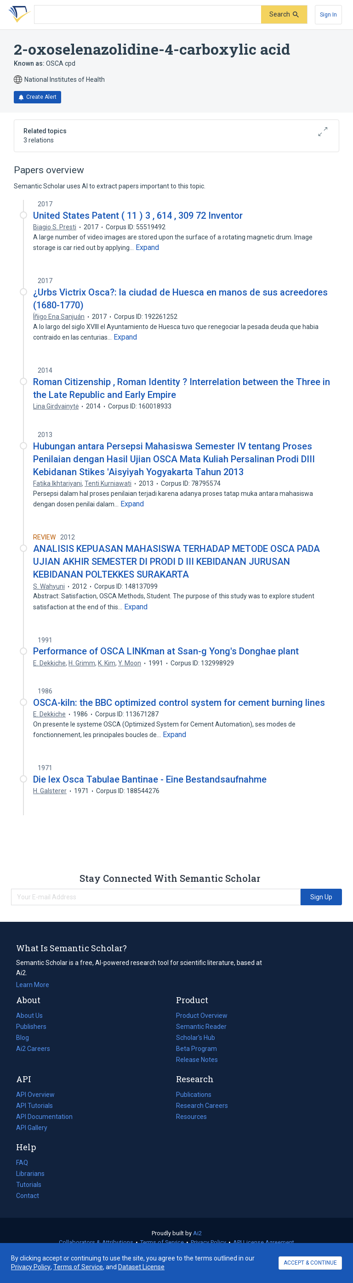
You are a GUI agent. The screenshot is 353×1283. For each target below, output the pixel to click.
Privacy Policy (208, 1242)
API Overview (35, 1094)
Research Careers (202, 1105)
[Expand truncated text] (147, 248)
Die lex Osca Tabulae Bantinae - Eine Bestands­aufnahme (150, 779)
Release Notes (197, 1059)
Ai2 (197, 1233)
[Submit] (284, 14)
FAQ (22, 1162)
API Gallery (31, 1127)
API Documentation (44, 1116)
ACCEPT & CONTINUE (310, 1263)
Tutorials (28, 1184)
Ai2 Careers (33, 1048)
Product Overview (202, 1015)
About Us (29, 1015)
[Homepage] (17, 15)
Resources (191, 1116)
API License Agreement (263, 1242)
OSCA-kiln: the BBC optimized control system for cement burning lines (179, 702)
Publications (193, 1094)
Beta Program (196, 1048)
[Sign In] (328, 14)
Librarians (30, 1173)
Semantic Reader (201, 1026)
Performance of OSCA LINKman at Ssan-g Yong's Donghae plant (166, 651)
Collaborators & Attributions (96, 1242)
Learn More (32, 984)
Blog (26, 1037)
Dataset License (141, 1267)
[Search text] (147, 14)
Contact (27, 1195)
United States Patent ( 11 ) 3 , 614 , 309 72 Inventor (138, 215)
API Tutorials (34, 1105)
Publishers (31, 1026)
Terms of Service (162, 1242)
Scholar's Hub (195, 1037)
